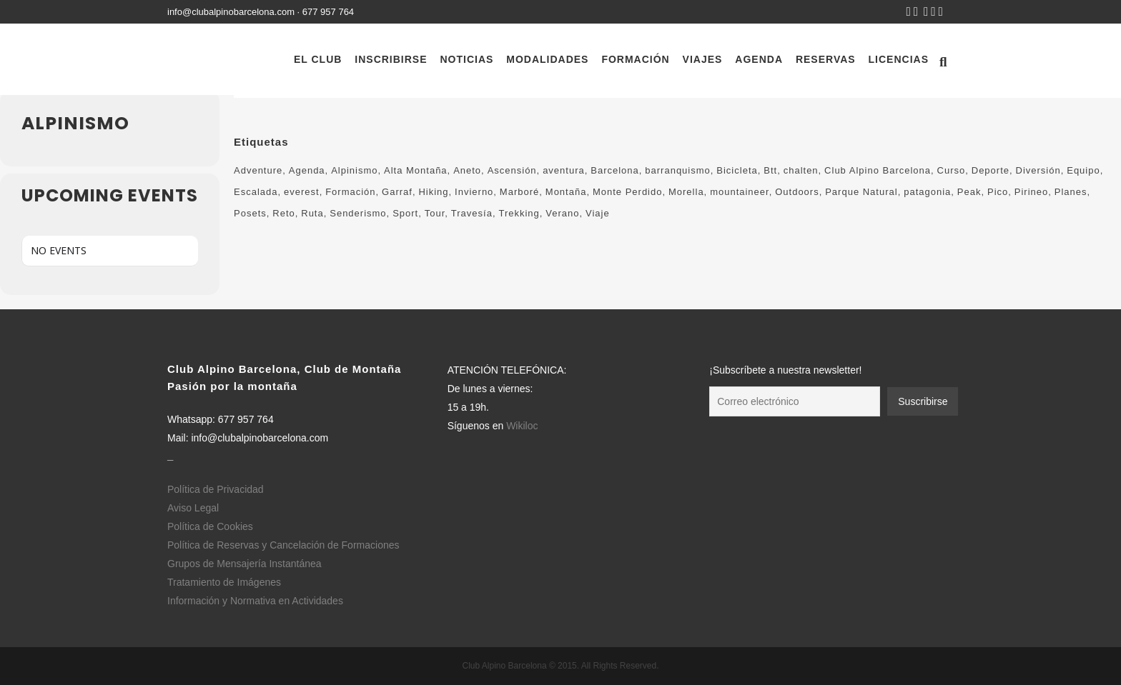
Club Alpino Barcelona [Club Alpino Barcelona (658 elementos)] (877, 170)
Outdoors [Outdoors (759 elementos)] (797, 191)
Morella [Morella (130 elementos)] (686, 191)
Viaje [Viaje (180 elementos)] (598, 213)
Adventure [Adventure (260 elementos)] (258, 170)
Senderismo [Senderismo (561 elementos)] (358, 213)
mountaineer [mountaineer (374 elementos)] (739, 191)
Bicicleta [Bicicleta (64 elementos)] (736, 170)
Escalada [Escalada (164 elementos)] (255, 191)
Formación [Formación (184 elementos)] (350, 191)
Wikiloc (522, 425)
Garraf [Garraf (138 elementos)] (397, 191)
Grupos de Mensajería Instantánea (244, 563)
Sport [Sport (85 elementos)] (405, 213)
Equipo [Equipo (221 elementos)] (1083, 170)
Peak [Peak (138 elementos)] (969, 191)
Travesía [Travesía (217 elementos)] (472, 213)
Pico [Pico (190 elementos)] (997, 191)
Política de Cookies (210, 526)
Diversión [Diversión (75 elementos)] (1038, 170)
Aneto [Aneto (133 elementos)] (467, 170)
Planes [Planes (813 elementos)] (1071, 191)
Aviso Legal (193, 508)
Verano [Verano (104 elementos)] (562, 213)
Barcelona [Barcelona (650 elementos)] (615, 170)
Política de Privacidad (215, 489)
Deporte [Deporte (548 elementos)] (990, 170)
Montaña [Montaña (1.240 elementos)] (566, 191)
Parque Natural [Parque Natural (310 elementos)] (861, 191)
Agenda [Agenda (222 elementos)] (307, 170)
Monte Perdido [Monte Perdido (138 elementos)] (628, 191)
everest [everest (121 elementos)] (302, 191)
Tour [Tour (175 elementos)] (435, 213)
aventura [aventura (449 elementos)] (564, 170)
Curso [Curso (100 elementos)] (951, 170)
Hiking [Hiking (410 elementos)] (433, 191)
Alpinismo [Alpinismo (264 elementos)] (354, 170)
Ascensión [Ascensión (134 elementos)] (512, 170)
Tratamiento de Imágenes (224, 582)
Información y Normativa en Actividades (255, 600)
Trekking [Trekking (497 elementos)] (518, 213)
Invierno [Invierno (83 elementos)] (474, 191)
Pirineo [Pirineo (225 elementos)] (1031, 191)
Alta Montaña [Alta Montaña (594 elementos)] (416, 170)
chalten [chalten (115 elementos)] (801, 170)
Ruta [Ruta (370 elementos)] (312, 213)
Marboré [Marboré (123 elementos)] (519, 191)
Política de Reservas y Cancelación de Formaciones (283, 545)
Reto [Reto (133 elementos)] (283, 213)
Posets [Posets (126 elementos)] (250, 213)
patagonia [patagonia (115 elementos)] (927, 191)
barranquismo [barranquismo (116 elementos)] (678, 170)
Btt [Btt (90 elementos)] (770, 170)
